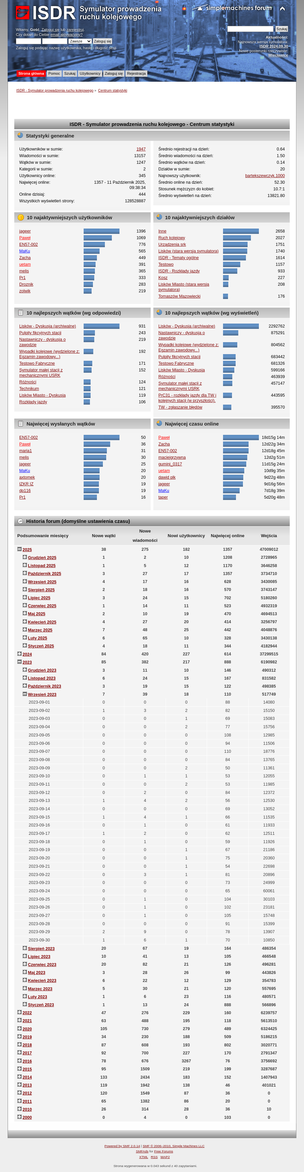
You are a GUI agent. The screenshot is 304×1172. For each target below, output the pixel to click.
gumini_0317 (170, 464)
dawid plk (167, 477)
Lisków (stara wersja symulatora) (188, 251)
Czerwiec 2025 (42, 606)
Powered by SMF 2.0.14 (122, 1146)
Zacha (25, 257)
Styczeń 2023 (41, 1005)
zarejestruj (75, 30)
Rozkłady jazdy (33, 402)
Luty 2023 (37, 997)
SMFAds (142, 1151)
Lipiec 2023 (39, 956)
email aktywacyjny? (66, 35)
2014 (27, 1077)
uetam (25, 264)
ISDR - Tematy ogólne (178, 257)
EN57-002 (28, 244)
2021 (27, 1021)
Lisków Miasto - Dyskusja (42, 395)
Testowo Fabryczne (37, 363)
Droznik (26, 284)
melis (24, 271)
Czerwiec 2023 (42, 964)
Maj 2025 (36, 614)
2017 (27, 1053)
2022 (27, 1013)
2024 (27, 654)
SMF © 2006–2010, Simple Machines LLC (173, 1146)
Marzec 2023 (40, 989)
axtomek (27, 477)
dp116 (25, 490)
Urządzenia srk (172, 244)
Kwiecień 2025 (42, 622)
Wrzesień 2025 (42, 582)
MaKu (24, 251)
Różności (27, 382)
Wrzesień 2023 (42, 694)
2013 (27, 1085)
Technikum (29, 388)
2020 (27, 1029)
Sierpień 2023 (41, 948)
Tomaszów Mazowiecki (179, 296)
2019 (27, 1037)
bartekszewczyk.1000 (265, 175)
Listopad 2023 (41, 678)
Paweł (25, 238)
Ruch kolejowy (171, 238)
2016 (27, 1061)
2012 (27, 1093)
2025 (27, 549)
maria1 (25, 450)
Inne (162, 231)
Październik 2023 (44, 686)
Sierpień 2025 (41, 590)
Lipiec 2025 (39, 598)
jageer (25, 231)
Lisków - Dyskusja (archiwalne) (47, 326)
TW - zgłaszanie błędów (180, 407)
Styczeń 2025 (41, 646)
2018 (27, 1045)
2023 (27, 662)
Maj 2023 (36, 972)
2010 (27, 1109)
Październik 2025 (44, 573)
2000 (27, 1117)
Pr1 (22, 277)
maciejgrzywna (172, 457)
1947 (141, 149)
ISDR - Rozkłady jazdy (179, 271)
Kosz (163, 277)
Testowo (166, 264)
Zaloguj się (50, 30)
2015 (27, 1069)
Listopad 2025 (41, 565)
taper (163, 497)
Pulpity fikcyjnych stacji (40, 333)
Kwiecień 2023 (42, 980)
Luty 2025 (37, 638)
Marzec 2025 (40, 630)
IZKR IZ (26, 484)
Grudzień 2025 (42, 557)
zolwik (25, 291)
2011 (27, 1101)
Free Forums (163, 1151)
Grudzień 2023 (42, 670)
